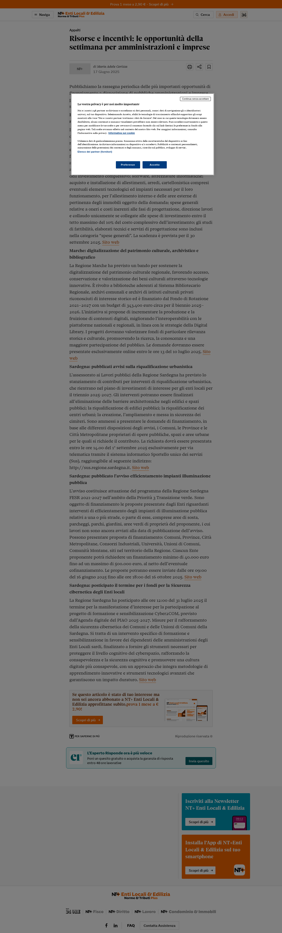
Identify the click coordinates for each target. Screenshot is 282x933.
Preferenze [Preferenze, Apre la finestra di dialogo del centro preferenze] (128, 164)
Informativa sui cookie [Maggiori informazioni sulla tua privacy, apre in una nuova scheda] (121, 133)
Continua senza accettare (195, 98)
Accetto (155, 164)
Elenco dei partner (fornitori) (95, 151)
